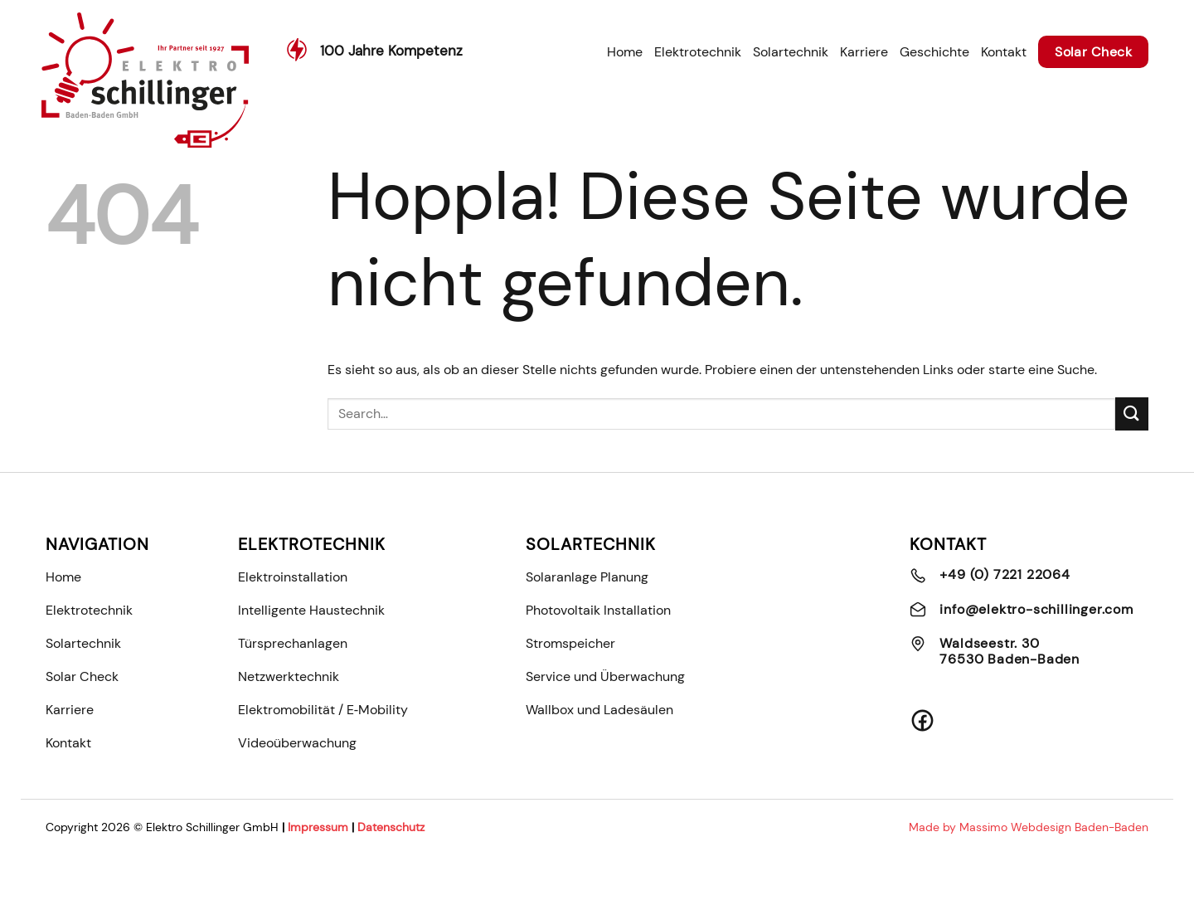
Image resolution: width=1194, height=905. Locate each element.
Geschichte (934, 52)
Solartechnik (790, 52)
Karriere (864, 52)
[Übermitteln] (1131, 413)
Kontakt (1004, 52)
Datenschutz (391, 827)
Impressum (318, 827)
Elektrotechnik (697, 52)
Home (625, 52)
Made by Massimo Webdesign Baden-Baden (1028, 827)
